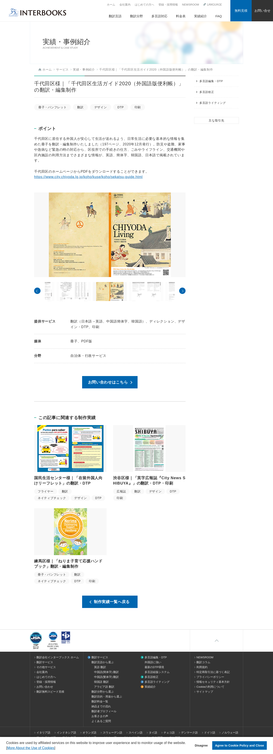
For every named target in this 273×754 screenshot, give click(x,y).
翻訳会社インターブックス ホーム (57, 657)
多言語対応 (159, 16)
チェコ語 (169, 732)
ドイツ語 (209, 732)
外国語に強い (153, 662)
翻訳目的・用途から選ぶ (106, 696)
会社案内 (125, 4)
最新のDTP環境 (154, 667)
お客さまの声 (99, 716)
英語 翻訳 (100, 667)
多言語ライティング (212, 102)
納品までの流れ (101, 706)
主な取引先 (216, 120)
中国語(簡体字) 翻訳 (106, 672)
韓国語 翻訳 (101, 681)
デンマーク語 (189, 732)
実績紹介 (200, 16)
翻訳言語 (115, 16)
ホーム (111, 4)
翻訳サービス (44, 662)
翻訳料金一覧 (99, 701)
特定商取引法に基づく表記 (213, 672)
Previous (37, 291)
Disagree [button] (201, 745)
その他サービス (46, 667)
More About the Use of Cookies (30, 748)
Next (182, 291)
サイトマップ (204, 691)
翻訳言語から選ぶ (102, 662)
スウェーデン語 (112, 732)
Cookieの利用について (210, 686)
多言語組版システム (157, 672)
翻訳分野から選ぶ (102, 691)
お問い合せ (262, 10)
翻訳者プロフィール (103, 711)
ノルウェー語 (230, 732)
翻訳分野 (136, 16)
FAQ (218, 16)
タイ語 (153, 732)
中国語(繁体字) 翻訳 (106, 677)
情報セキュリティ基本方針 (213, 681)
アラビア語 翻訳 (104, 686)
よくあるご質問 (101, 721)
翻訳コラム (203, 662)
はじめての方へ (144, 4)
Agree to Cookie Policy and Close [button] (239, 745)
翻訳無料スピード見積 (50, 691)
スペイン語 (135, 732)
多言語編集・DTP (211, 81)
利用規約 (202, 667)
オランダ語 (89, 732)
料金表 (181, 16)
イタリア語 (43, 732)
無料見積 (241, 10)
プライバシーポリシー (210, 677)
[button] (57, 748)
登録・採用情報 (168, 4)
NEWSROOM (190, 4)
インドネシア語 (66, 732)
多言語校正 (206, 92)
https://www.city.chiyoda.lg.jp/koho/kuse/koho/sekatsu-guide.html (88, 177)
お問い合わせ (44, 686)
